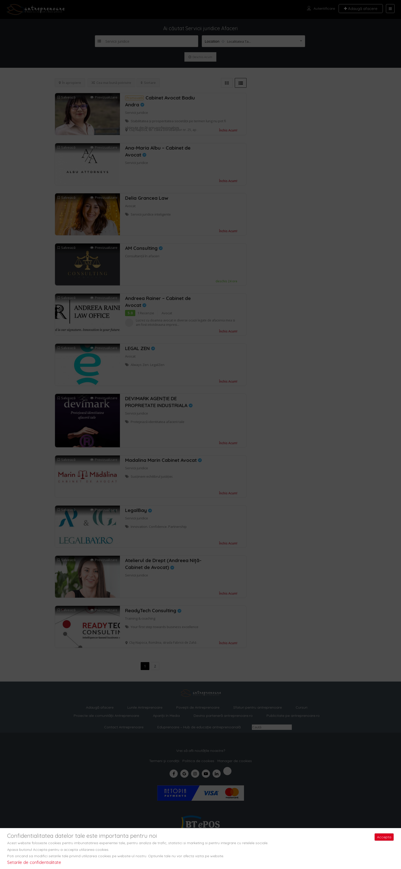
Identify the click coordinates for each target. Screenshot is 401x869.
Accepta (384, 837)
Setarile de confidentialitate (34, 862)
